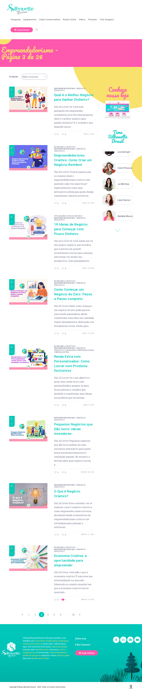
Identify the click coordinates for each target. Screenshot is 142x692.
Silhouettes (44, 650)
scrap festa (40, 641)
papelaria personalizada (79, 350)
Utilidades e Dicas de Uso (68, 216)
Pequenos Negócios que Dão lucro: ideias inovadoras (73, 429)
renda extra (62, 352)
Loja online (88, 653)
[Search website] (36, 30)
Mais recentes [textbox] (30, 76)
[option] (117, 168)
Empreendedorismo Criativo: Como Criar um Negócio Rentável (73, 160)
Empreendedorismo (64, 88)
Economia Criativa (64, 147)
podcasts (63, 647)
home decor (35, 644)
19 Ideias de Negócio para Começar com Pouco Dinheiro (71, 229)
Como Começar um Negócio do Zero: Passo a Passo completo (73, 294)
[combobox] (34, 77)
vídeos (54, 647)
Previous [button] (117, 230)
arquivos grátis (63, 656)
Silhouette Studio (41, 659)
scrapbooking (51, 641)
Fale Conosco (82, 644)
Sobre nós (80, 638)
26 (74, 614)
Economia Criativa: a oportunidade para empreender (70, 560)
